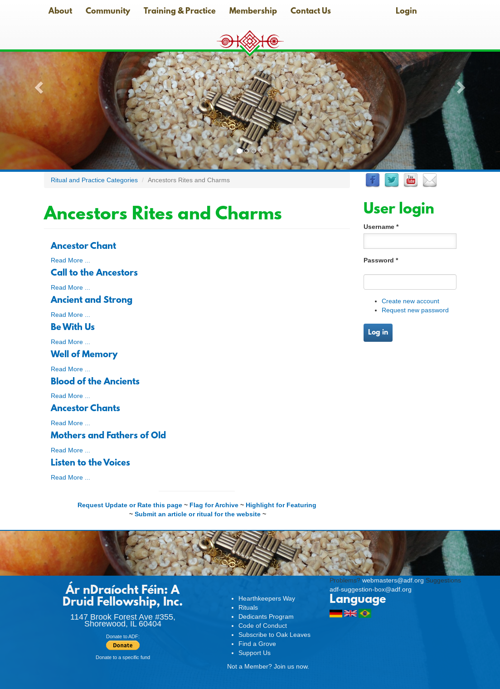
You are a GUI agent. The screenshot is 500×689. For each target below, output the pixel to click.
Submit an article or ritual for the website (198, 514)
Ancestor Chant (83, 247)
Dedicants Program (266, 616)
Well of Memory (84, 355)
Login (406, 11)
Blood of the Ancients (95, 382)
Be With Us (73, 328)
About (60, 11)
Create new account (410, 301)
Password (381, 260)
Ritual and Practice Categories (94, 180)
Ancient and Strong (91, 301)
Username (381, 226)
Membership (253, 11)
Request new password (415, 310)
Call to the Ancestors (94, 273)
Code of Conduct (262, 625)
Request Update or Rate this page (130, 505)
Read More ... (70, 260)
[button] (37, 85)
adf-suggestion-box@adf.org (371, 589)
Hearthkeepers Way (266, 598)
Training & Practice (180, 11)
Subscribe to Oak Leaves (274, 634)
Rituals (248, 607)
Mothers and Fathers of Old (108, 436)
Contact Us (311, 11)
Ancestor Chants (85, 409)
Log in (378, 333)
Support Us (254, 652)
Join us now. (291, 666)
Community (108, 11)
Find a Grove (257, 643)
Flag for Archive (213, 505)
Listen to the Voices (90, 463)
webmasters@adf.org (393, 580)
